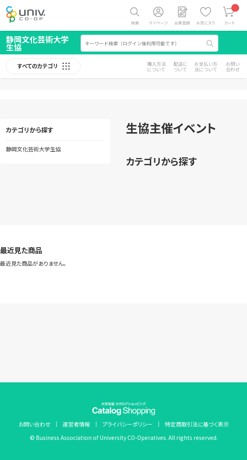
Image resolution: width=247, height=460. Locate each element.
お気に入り (205, 23)
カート (232, 15)
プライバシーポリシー (127, 424)
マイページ (158, 23)
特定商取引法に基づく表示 (197, 424)
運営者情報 (76, 424)
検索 (135, 23)
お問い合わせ (233, 66)
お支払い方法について (206, 66)
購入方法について (156, 66)
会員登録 (182, 23)
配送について (180, 66)
